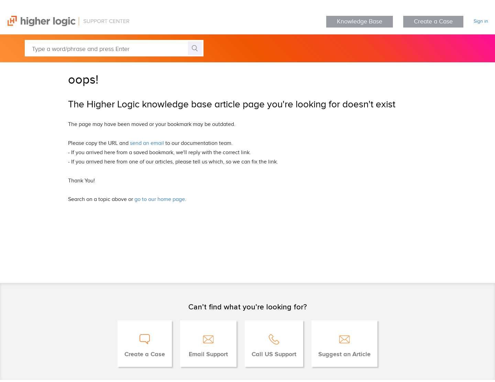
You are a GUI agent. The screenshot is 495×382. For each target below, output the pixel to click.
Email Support (208, 354)
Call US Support (274, 354)
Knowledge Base (359, 21)
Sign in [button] (481, 21)
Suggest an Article (344, 354)
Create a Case (433, 21)
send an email (147, 143)
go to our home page (159, 199)
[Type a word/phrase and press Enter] (114, 48)
